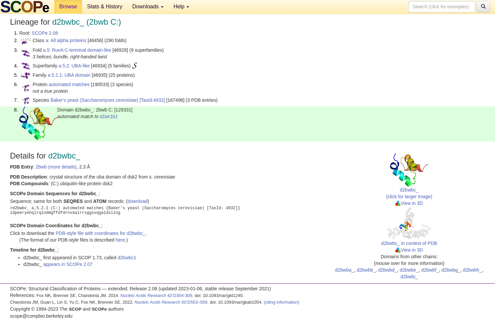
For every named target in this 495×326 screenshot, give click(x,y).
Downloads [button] (148, 6)
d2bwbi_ (409, 276)
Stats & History (104, 6)
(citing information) (281, 302)
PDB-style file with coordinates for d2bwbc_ (100, 233)
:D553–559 (171, 302)
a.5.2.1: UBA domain (69, 75)
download (138, 201)
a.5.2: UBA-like (74, 65)
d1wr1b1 (109, 116)
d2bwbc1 (127, 257)
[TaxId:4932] (152, 100)
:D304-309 (157, 295)
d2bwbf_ (430, 270)
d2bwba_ (344, 270)
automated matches (69, 84)
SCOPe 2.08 (45, 33)
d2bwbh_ (472, 270)
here (120, 240)
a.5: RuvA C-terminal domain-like (77, 50)
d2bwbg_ (450, 270)
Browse (68, 6)
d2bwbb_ (366, 270)
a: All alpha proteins (66, 40)
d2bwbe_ (409, 270)
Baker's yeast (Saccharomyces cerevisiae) (94, 100)
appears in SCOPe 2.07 (68, 264)
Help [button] (181, 6)
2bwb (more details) (56, 167)
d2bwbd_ (387, 270)
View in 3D (409, 203)
